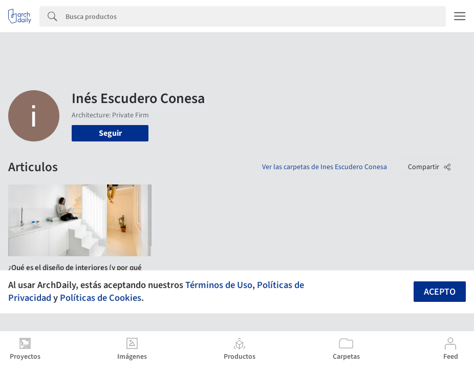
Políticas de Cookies (100, 297)
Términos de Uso (218, 285)
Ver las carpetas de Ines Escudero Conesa (324, 167)
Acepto (440, 291)
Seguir (110, 133)
